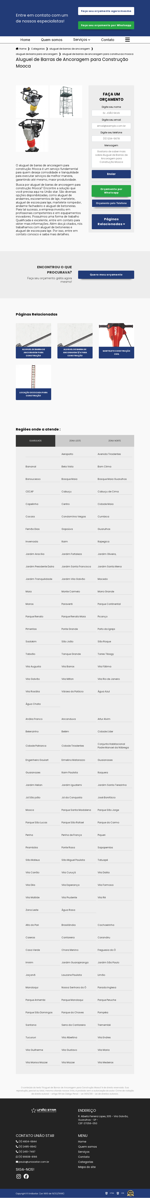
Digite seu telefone (111, 133)
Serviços (80, 40)
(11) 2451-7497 (25, 1151)
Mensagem (111, 145)
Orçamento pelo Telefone (111, 203)
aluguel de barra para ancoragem (37, 54)
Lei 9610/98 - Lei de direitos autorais (99, 1094)
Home (25, 40)
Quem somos (51, 40)
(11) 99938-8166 (26, 1157)
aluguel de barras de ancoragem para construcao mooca (97, 54)
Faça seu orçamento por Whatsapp (106, 25)
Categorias (38, 49)
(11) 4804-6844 (26, 1141)
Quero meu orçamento (106, 275)
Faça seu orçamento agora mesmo (106, 11)
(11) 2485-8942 (26, 1146)
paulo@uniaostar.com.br (32, 1162)
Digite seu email (111, 120)
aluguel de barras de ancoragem (69, 49)
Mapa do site (87, 1167)
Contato (107, 40)
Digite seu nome (111, 107)
